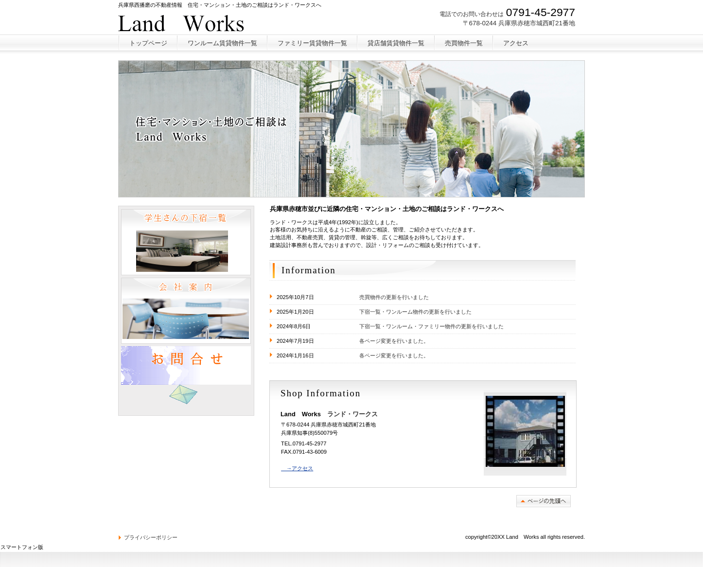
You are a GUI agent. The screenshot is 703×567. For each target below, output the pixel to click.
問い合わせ (186, 379)
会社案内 (186, 311)
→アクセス (297, 468)
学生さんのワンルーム (186, 242)
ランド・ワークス (190, 22)
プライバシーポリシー (150, 537)
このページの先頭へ (543, 501)
